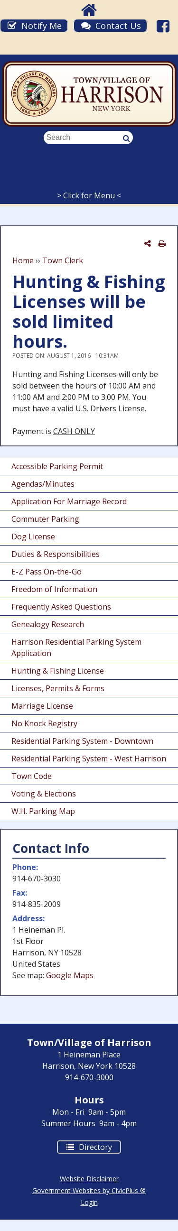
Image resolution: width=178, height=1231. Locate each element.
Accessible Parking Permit (57, 466)
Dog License (33, 536)
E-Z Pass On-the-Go (46, 571)
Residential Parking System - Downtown (82, 741)
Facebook (164, 26)
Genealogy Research (47, 624)
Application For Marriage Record (69, 501)
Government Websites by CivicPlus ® (89, 1190)
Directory (84, 1146)
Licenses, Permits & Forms (57, 688)
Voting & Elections (43, 793)
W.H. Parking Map (43, 811)
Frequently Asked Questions (61, 607)
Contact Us (118, 25)
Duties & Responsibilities (55, 554)
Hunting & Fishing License (57, 671)
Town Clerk (62, 260)
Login (89, 1202)
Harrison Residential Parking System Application (76, 647)
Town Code (31, 776)
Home (23, 260)
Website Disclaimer (89, 1178)
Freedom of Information (54, 589)
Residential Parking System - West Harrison (88, 758)
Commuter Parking (45, 519)
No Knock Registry (44, 723)
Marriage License (42, 706)
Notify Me (41, 25)
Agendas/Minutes (43, 484)
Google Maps (70, 975)
